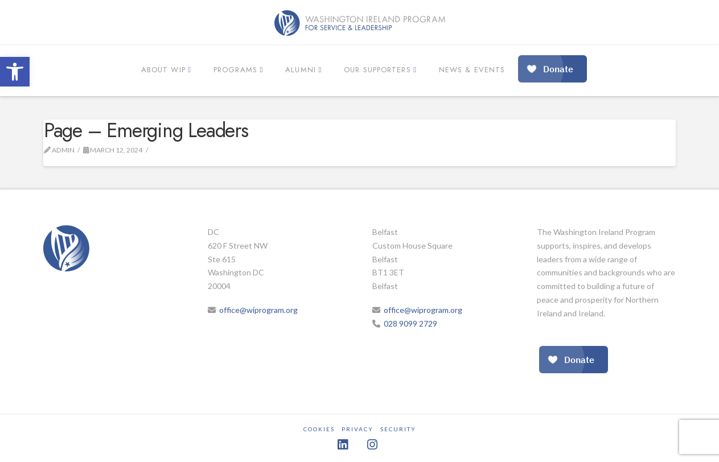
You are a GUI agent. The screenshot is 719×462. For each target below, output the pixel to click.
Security (398, 429)
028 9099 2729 (410, 323)
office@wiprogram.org (258, 310)
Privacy (357, 429)
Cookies (319, 429)
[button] (15, 71)
